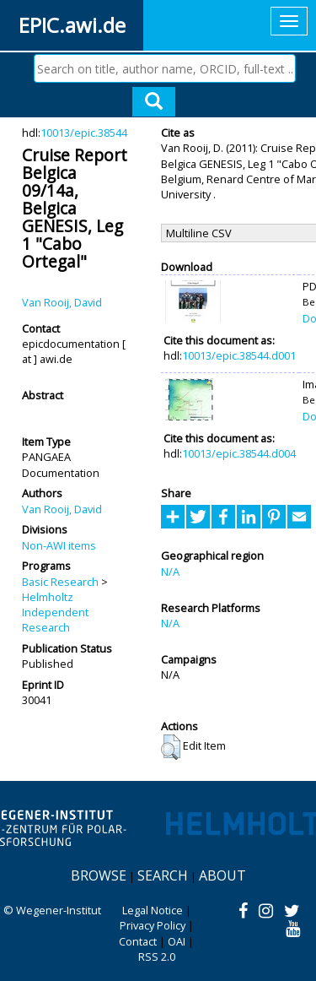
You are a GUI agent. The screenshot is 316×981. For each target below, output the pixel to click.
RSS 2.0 (156, 956)
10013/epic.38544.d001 (239, 355)
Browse (98, 875)
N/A (170, 571)
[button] (170, 747)
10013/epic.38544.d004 (239, 453)
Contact (138, 941)
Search (162, 875)
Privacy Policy (152, 925)
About (222, 875)
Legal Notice (152, 910)
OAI (176, 941)
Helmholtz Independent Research (55, 612)
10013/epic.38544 (83, 132)
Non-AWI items (59, 545)
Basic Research (60, 581)
